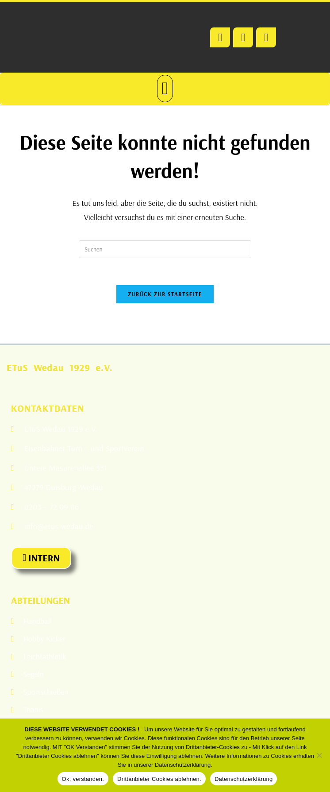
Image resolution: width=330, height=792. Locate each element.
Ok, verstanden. (83, 779)
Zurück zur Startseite (165, 293)
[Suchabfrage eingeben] (165, 249)
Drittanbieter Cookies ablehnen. (159, 779)
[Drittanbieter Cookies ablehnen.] (319, 755)
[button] (165, 88)
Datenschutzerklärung (243, 779)
